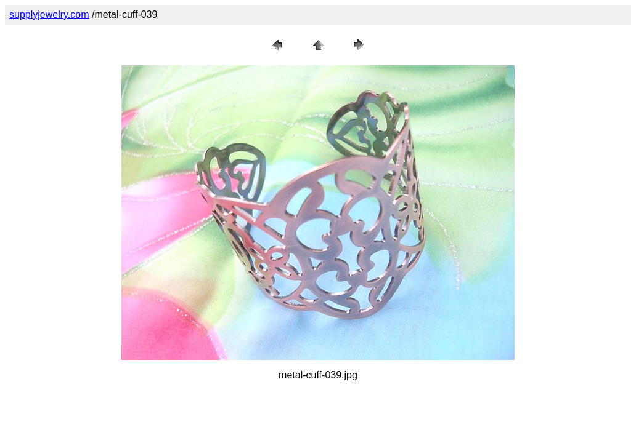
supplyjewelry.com (49, 14)
